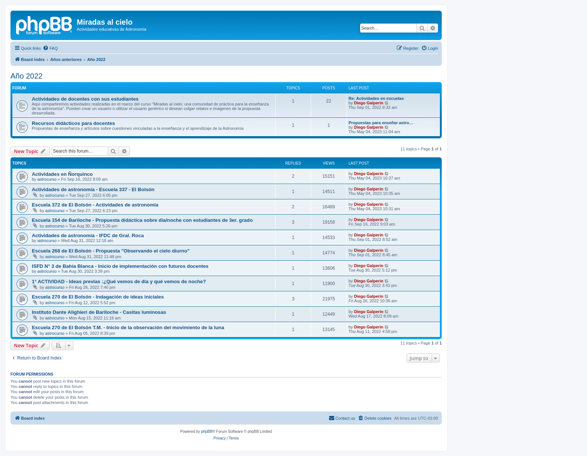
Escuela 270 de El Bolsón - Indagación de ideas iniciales (98, 297)
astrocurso (47, 179)
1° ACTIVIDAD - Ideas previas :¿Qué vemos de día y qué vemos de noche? (119, 281)
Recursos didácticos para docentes (73, 123)
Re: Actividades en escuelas (376, 98)
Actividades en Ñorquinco (62, 174)
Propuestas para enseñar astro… (381, 122)
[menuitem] (50, 48)
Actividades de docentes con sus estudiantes (85, 99)
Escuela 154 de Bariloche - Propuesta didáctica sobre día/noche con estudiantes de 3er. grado (142, 220)
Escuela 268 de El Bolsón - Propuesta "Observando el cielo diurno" (110, 251)
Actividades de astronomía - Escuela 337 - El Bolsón (93, 189)
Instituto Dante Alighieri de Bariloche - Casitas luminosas (99, 312)
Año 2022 (26, 76)
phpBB (206, 431)
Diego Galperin (368, 103)
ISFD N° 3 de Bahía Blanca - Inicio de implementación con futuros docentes (120, 266)
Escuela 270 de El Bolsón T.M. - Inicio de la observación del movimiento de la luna (128, 327)
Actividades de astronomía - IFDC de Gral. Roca (88, 235)
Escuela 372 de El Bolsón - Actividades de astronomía (95, 205)
